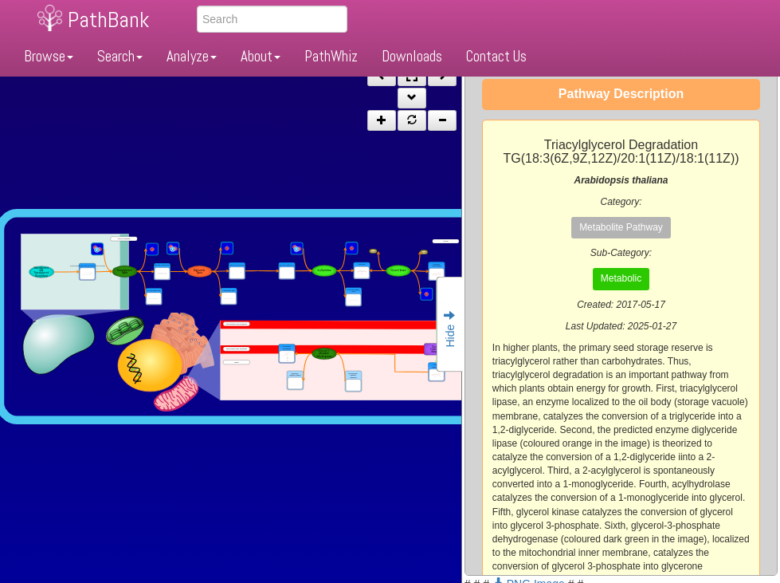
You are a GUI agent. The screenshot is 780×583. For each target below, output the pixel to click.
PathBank (108, 19)
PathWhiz (331, 56)
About (260, 56)
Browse (48, 56)
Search (120, 56)
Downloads (412, 56)
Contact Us (496, 56)
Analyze (192, 56)
